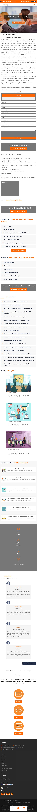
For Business (18, 98)
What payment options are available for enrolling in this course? (19, 360)
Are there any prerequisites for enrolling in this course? (17, 323)
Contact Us (4, 763)
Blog (2, 761)
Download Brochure (19, 148)
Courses (10, 34)
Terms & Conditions (10, 802)
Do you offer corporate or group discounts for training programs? (19, 357)
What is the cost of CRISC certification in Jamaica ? (16, 301)
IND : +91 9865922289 (19, 745)
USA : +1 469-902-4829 (7, 745)
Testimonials (4, 759)
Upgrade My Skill (11, 800)
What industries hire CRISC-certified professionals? (16, 327)
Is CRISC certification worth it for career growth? (15, 317)
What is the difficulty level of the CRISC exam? (15, 343)
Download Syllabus (19, 289)
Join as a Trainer (5, 770)
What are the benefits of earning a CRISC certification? (17, 333)
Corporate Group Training (7, 768)
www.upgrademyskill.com (8, 749)
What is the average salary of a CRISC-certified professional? (18, 308)
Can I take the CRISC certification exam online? (15, 337)
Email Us (18, 701)
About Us (3, 754)
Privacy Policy (18, 802)
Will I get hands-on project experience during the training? (17, 353)
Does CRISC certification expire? (11, 330)
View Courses (4, 756)
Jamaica (6, 34)
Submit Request (18, 138)
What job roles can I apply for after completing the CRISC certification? (17, 312)
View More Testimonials (29, 663)
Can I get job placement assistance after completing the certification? (16, 364)
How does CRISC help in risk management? (14, 350)
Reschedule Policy (26, 802)
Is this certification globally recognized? (13, 340)
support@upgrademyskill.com (9, 747)
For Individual (18, 95)
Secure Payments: (4, 782)
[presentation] (11, 134)
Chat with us (18, 717)
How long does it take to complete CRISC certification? (17, 320)
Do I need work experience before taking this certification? (17, 347)
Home (2, 34)
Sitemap (3, 772)
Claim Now (33, 1)
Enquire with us (18, 733)
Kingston (5, 182)
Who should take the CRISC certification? (14, 305)
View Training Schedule (18, 22)
